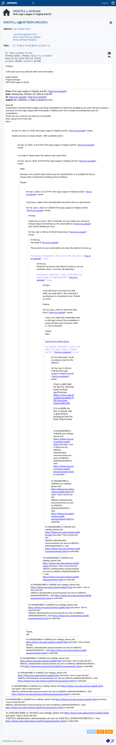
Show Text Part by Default (27, 37)
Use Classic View (21, 29)
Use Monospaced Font (25, 34)
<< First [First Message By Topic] (17, 45)
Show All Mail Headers (24, 39)
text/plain (10, 61)
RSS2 (109, 731)
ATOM (91, 731)
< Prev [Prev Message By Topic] (26, 45)
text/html (28, 61)
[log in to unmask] (41, 55)
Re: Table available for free (18, 53)
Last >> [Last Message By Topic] (45, 45)
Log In (105, 3)
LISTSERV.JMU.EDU (12, 741)
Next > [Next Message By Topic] (35, 45)
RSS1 (100, 731)
